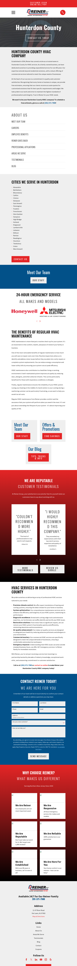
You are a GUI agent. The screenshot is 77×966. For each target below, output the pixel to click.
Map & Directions (38, 916)
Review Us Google (52, 569)
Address (15, 715)
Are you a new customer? (20, 722)
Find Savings (52, 436)
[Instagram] (46, 959)
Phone (14, 709)
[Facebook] (26, 959)
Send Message (38, 756)
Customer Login (38, 3)
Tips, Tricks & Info (38, 457)
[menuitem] (38, 122)
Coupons (38, 949)
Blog (38, 942)
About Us (38, 931)
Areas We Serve (38, 934)
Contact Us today (38, 37)
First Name (16, 703)
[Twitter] (31, 959)
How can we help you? (19, 728)
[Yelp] (50, 959)
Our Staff (38, 280)
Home (38, 927)
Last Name (43, 703)
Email (41, 709)
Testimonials (38, 938)
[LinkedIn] (36, 959)
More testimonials (25, 569)
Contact (38, 946)
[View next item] (40, 321)
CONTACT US (20, 259)
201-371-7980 (38, 899)
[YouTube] (41, 959)
